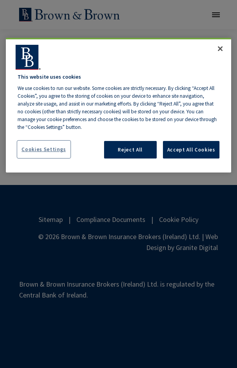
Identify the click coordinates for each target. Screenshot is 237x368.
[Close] (220, 48)
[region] (118, 105)
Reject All (130, 149)
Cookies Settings (43, 149)
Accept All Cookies (191, 149)
